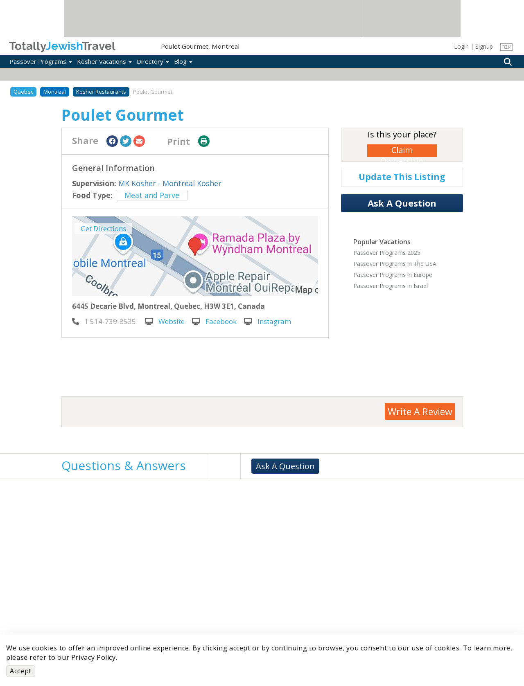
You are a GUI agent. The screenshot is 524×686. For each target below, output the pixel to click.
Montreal (54, 91)
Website (165, 321)
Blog (183, 61)
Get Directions (103, 228)
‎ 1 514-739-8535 (104, 321)
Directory (153, 61)
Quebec (23, 91)
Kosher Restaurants (101, 91)
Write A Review (420, 411)
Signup (484, 46)
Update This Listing (402, 176)
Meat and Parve (151, 195)
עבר (506, 46)
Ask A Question (402, 203)
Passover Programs (40, 61)
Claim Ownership (401, 150)
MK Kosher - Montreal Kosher (169, 183)
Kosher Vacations (104, 61)
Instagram (267, 321)
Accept (21, 670)
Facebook (214, 321)
